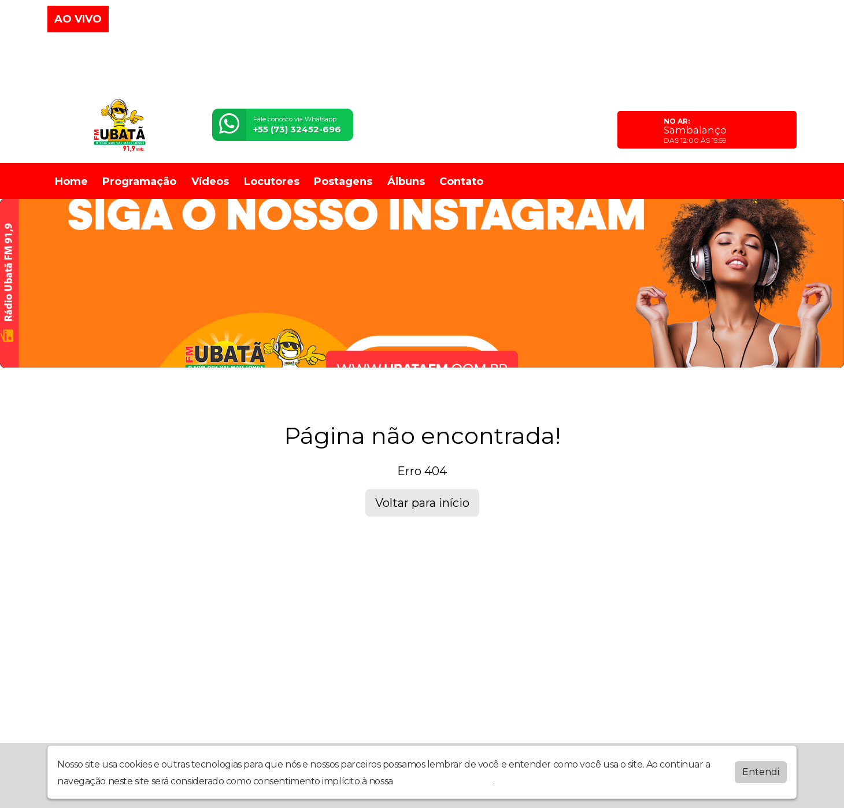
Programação (139, 181)
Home (71, 181)
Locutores (271, 181)
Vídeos (210, 181)
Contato (461, 181)
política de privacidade (444, 781)
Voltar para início (422, 503)
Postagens (343, 181)
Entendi (760, 771)
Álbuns (406, 181)
